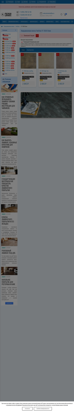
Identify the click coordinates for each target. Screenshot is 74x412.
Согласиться (27, 408)
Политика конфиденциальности (42, 408)
